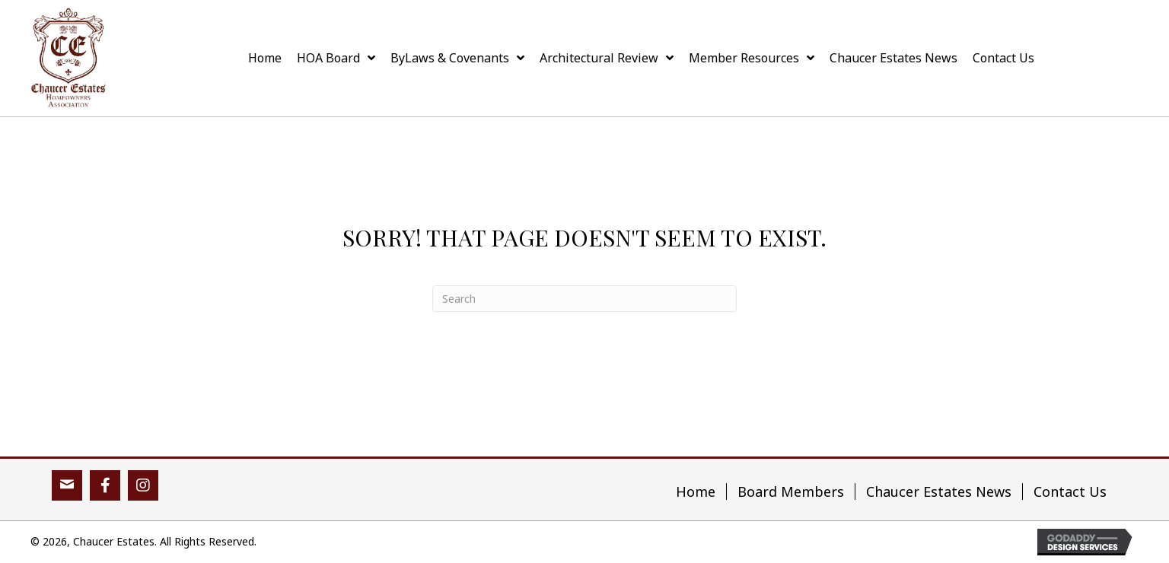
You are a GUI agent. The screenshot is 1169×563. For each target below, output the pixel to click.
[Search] (584, 298)
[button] (67, 485)
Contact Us (1070, 491)
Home (695, 491)
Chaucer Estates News (938, 491)
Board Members (790, 491)
